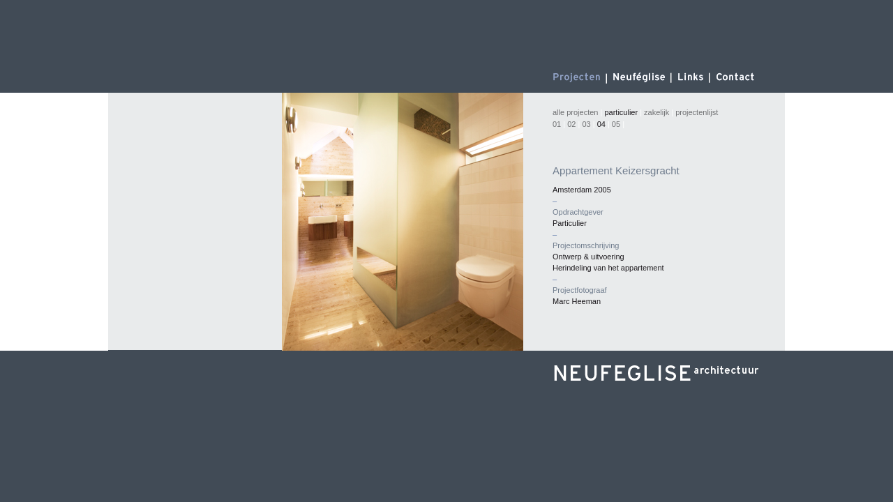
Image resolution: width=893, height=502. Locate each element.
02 (571, 124)
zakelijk (656, 112)
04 (601, 124)
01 (558, 124)
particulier (621, 112)
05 (616, 124)
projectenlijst (696, 112)
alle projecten (575, 112)
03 (586, 124)
